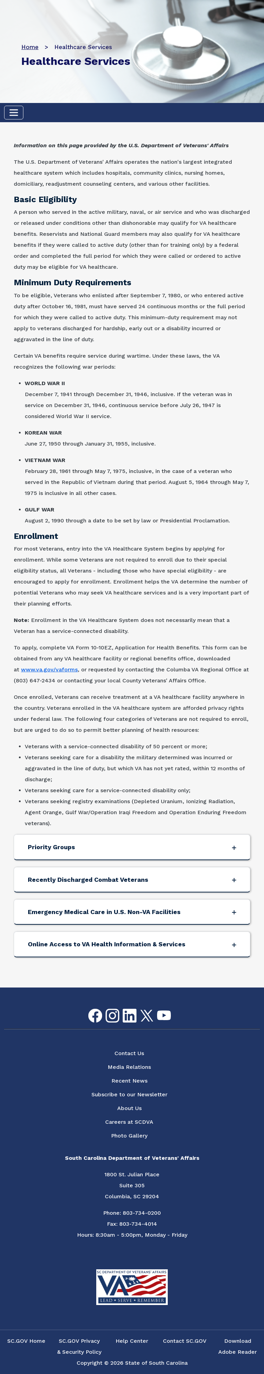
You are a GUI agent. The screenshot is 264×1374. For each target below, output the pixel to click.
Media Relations (129, 1067)
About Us (129, 1108)
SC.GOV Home (26, 1341)
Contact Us (129, 1053)
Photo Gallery (129, 1135)
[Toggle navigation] (13, 112)
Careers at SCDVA (129, 1122)
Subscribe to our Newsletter (129, 1094)
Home (29, 47)
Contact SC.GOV (185, 1341)
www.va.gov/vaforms (49, 669)
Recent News (129, 1080)
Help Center (132, 1341)
